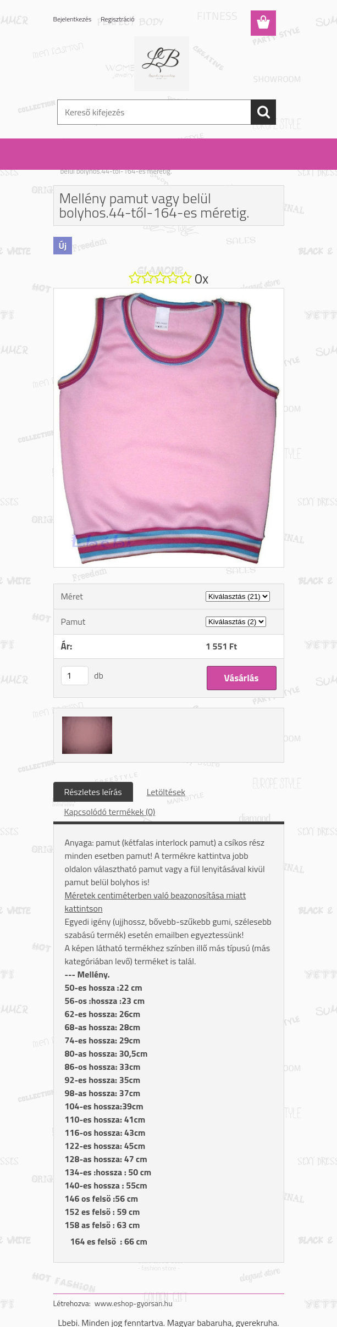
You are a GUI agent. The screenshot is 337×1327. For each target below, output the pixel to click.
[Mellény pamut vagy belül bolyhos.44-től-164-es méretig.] (169, 292)
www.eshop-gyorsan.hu (134, 1303)
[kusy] (75, 675)
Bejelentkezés (72, 19)
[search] (263, 112)
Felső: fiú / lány (117, 163)
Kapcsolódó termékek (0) (110, 811)
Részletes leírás (93, 791)
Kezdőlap (74, 163)
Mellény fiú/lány (171, 163)
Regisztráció (117, 19)
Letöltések (166, 791)
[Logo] (161, 63)
